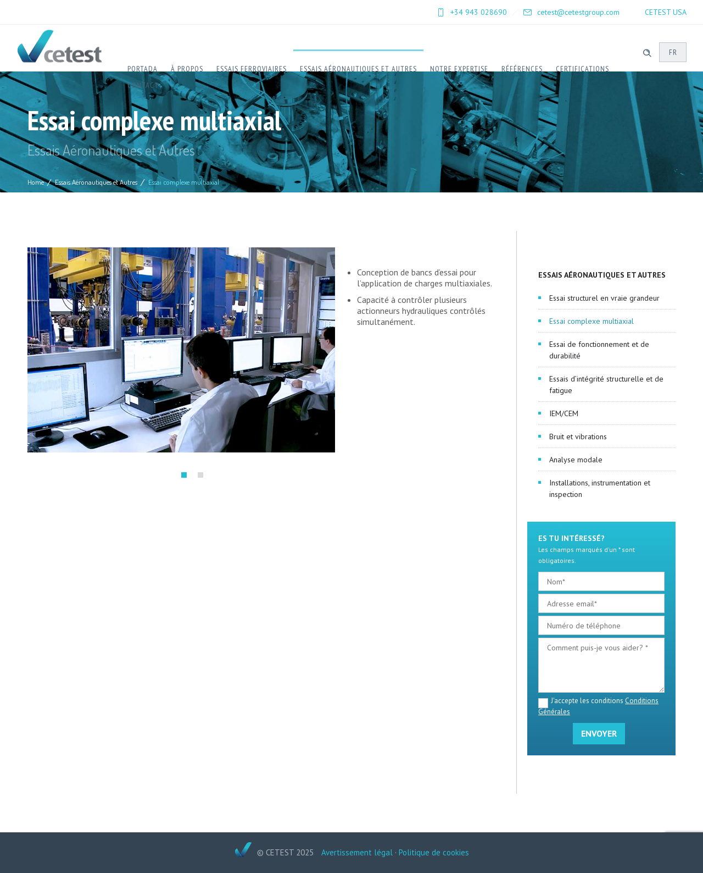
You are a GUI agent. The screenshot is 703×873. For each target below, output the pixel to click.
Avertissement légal (357, 852)
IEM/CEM (563, 413)
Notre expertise (459, 69)
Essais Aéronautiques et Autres (358, 69)
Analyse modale (575, 460)
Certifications (582, 69)
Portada (142, 69)
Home (35, 182)
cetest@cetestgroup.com (578, 12)
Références (522, 69)
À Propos (187, 69)
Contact (143, 85)
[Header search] (647, 51)
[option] (181, 350)
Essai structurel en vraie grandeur (604, 298)
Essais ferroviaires (251, 69)
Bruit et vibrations (578, 436)
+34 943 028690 (478, 12)
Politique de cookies (434, 852)
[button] (184, 475)
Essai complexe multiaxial (591, 321)
